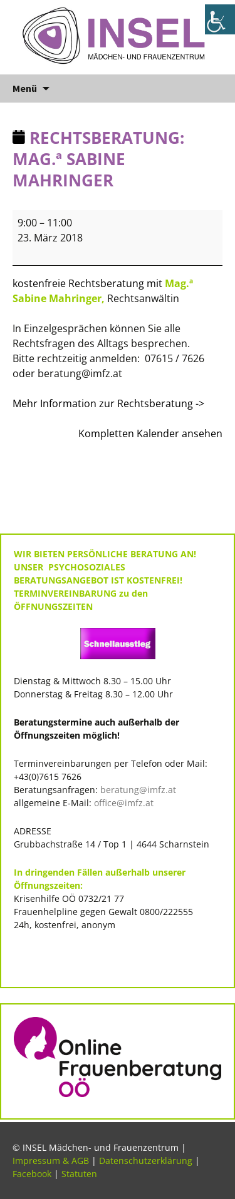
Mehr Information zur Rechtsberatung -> (110, 403)
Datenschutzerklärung (145, 1160)
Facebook (32, 1174)
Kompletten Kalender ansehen (150, 433)
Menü (25, 88)
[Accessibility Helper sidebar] (220, 19)
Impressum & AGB (51, 1160)
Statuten (79, 1174)
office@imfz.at (124, 803)
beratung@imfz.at (138, 790)
